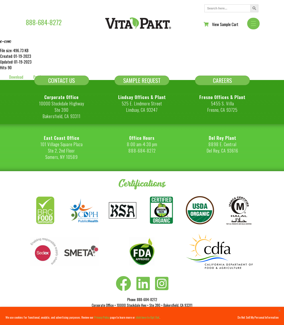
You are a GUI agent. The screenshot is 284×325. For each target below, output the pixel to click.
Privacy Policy (101, 317)
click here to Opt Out (147, 317)
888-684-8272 (44, 22)
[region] (142, 316)
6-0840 (5, 41)
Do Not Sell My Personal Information (258, 317)
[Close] (279, 310)
